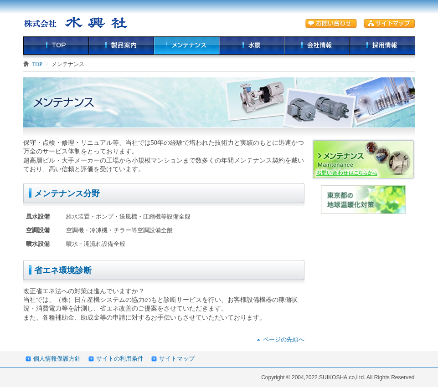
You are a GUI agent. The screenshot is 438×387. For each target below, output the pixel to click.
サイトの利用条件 (120, 358)
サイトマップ (177, 358)
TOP (56, 45)
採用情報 (382, 45)
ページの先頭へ (283, 339)
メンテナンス (186, 45)
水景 (251, 45)
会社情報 (317, 45)
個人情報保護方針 (57, 358)
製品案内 (121, 45)
